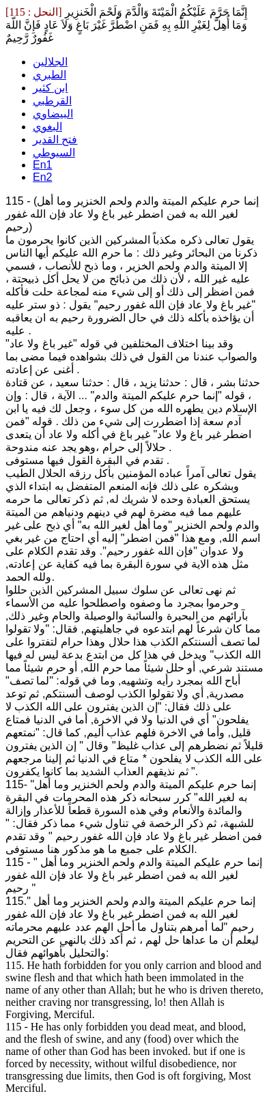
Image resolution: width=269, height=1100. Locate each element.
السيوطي (54, 152)
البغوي (47, 126)
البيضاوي (53, 113)
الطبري (49, 75)
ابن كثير (50, 87)
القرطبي (52, 100)
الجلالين (50, 62)
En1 (42, 165)
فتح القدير (55, 139)
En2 (42, 177)
